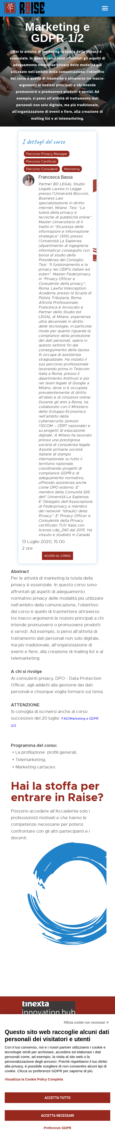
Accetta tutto (58, 1098)
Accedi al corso (57, 556)
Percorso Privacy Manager (46, 154)
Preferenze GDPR (57, 1128)
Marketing (72, 169)
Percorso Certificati (41, 161)
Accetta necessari (57, 1115)
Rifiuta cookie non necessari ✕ (86, 1022)
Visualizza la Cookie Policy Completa (34, 1079)
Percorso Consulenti (42, 169)
